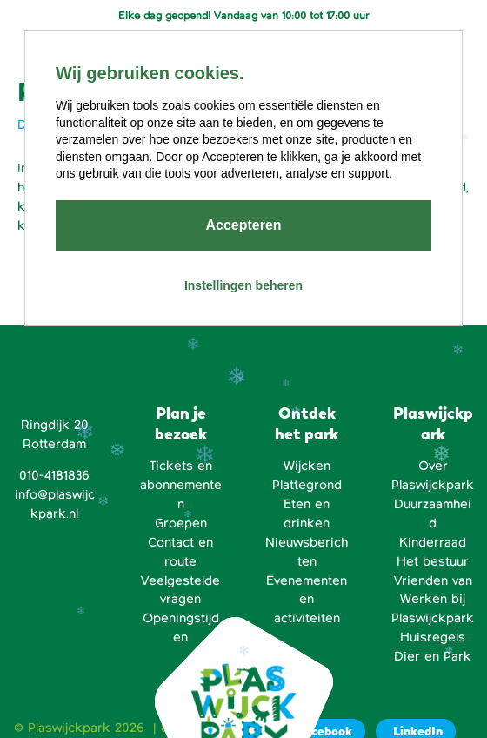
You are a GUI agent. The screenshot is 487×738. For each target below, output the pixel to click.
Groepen (181, 523)
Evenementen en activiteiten (306, 600)
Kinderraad (432, 542)
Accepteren (243, 225)
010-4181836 (54, 475)
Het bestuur (433, 561)
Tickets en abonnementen (181, 485)
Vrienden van (433, 580)
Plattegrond (307, 485)
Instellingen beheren (243, 285)
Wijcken (307, 465)
